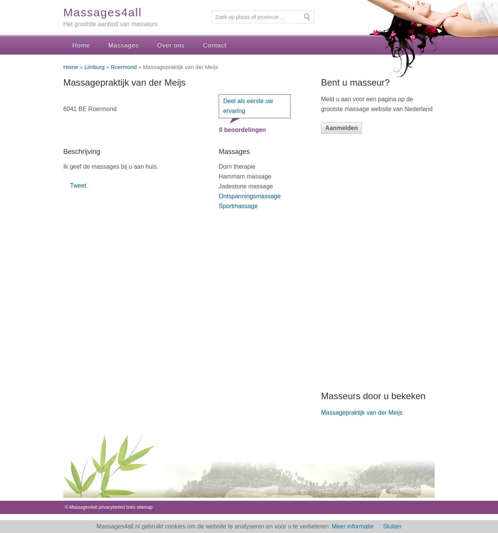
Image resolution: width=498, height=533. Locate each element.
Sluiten (392, 526)
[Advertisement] (378, 262)
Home (81, 45)
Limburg (95, 67)
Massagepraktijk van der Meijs (361, 412)
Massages (123, 45)
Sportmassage (238, 206)
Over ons (171, 45)
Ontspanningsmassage (250, 196)
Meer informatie (353, 526)
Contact (215, 45)
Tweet (78, 185)
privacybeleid (112, 507)
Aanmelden (341, 128)
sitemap (145, 507)
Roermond (124, 67)
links (130, 507)
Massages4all (102, 12)
